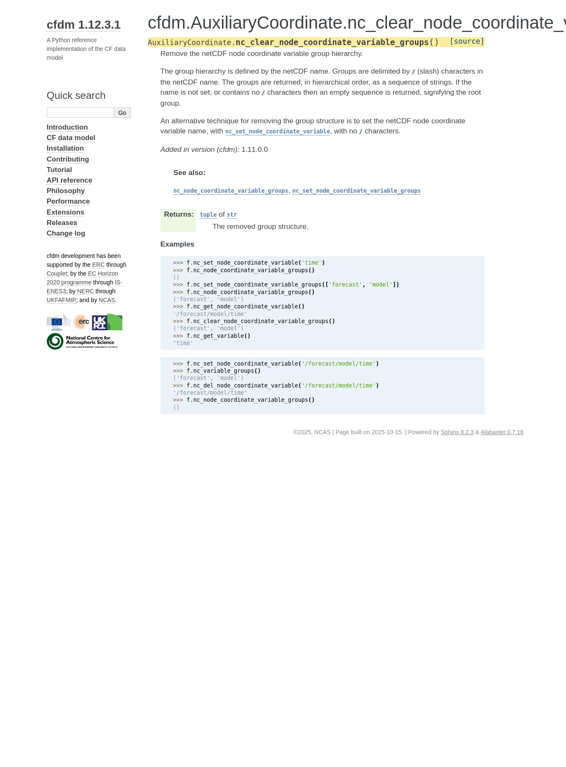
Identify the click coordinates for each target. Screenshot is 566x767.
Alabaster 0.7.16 (502, 432)
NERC (85, 291)
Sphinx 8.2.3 (457, 432)
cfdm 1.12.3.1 (84, 24)
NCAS (107, 300)
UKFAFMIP (61, 300)
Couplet (57, 273)
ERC (98, 264)
